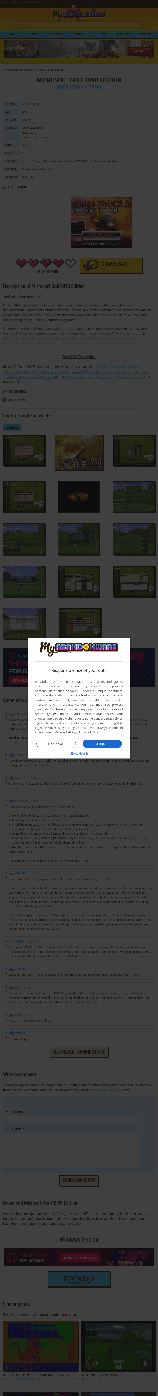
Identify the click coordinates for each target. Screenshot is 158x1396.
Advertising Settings (62, 727)
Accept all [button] (102, 743)
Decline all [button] (56, 744)
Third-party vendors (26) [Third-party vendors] (75, 704)
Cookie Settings (66, 732)
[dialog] (79, 698)
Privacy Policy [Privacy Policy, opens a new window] (88, 732)
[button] (79, 753)
